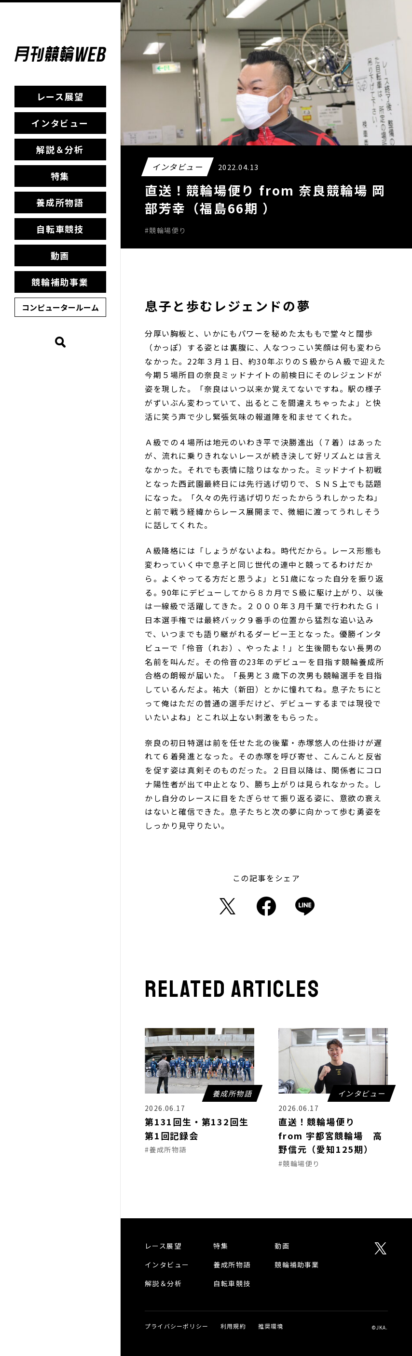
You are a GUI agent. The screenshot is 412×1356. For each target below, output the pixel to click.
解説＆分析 (60, 149)
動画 (60, 255)
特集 (60, 176)
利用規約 (233, 1326)
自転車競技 (60, 228)
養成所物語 (60, 202)
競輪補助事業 (60, 281)
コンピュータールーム (60, 307)
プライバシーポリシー (176, 1326)
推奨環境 (271, 1326)
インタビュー (60, 123)
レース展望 (60, 96)
